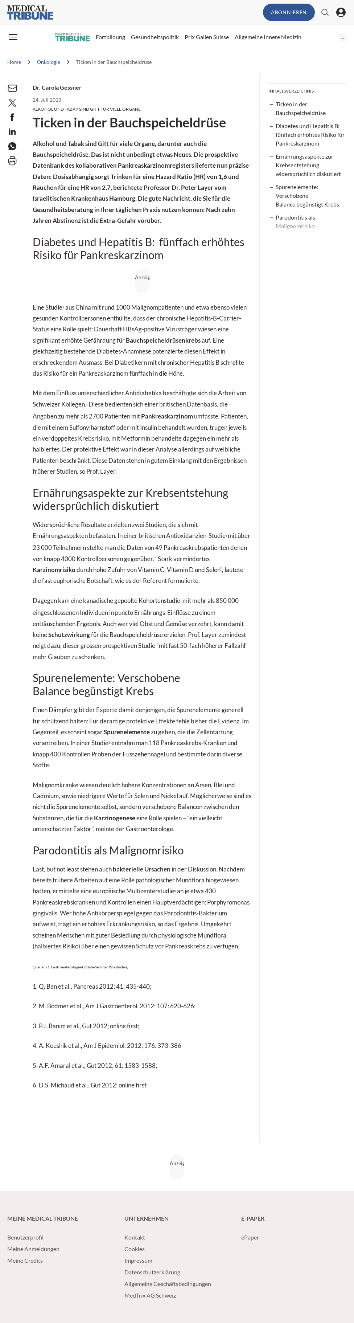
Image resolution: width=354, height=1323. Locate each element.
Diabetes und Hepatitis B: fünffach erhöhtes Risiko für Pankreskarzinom (310, 134)
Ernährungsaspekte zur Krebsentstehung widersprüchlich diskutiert (308, 165)
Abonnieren (289, 12)
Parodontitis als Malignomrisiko (295, 221)
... (342, 36)
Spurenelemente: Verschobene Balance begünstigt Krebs (307, 195)
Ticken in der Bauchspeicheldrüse (301, 108)
